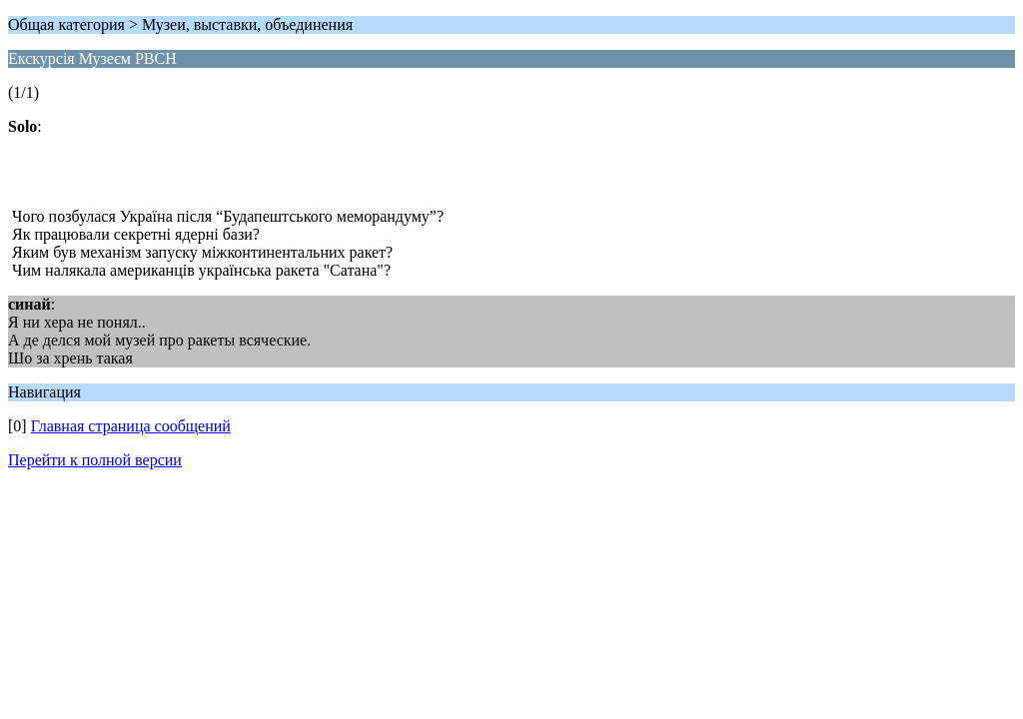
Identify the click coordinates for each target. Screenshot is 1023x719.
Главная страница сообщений (131, 425)
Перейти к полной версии (95, 459)
